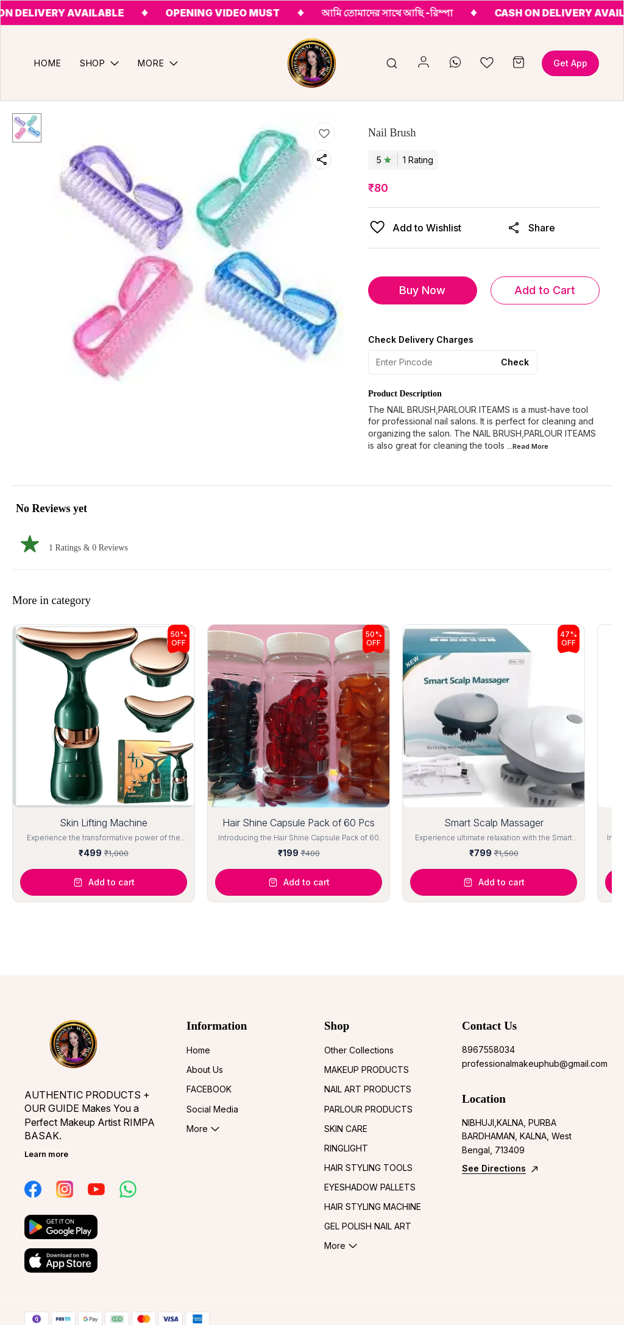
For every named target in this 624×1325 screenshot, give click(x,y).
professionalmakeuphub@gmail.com (529, 1063)
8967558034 (488, 1049)
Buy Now (422, 290)
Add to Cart (544, 290)
